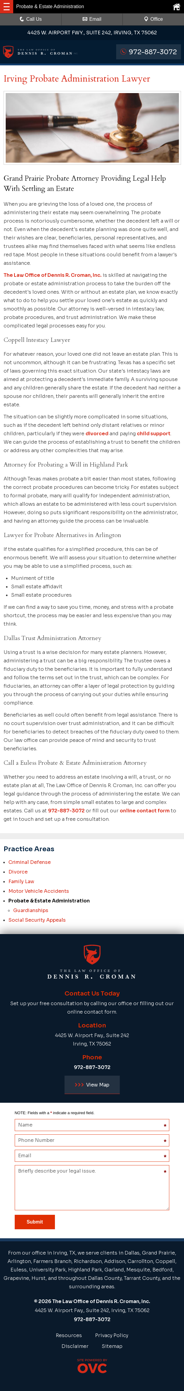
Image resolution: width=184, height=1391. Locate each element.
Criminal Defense (29, 862)
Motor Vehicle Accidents (38, 891)
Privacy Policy (111, 1335)
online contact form (145, 811)
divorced (97, 433)
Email (92, 19)
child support (153, 433)
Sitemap (112, 1346)
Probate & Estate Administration (49, 901)
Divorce (18, 872)
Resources (69, 1335)
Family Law (21, 881)
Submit (35, 1221)
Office (153, 19)
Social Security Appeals (37, 920)
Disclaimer (75, 1346)
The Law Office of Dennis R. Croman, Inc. (52, 275)
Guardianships (30, 910)
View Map (92, 1085)
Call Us (31, 19)
